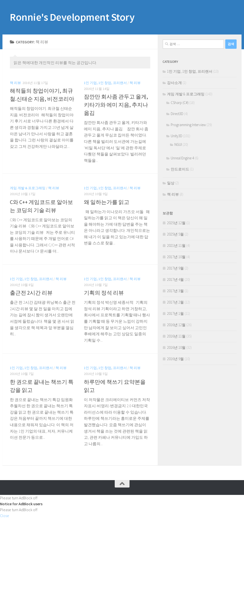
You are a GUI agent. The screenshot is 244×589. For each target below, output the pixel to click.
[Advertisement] (122, 553)
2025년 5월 (175, 234)
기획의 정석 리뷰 (104, 292)
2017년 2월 (175, 302)
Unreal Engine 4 (182, 158)
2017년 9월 (175, 268)
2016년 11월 (176, 336)
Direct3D (177, 113)
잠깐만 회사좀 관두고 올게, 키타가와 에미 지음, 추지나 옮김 (116, 104)
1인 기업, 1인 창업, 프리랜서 (105, 83)
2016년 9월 (175, 358)
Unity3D (176, 136)
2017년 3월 (175, 290)
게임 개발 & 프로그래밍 (27, 188)
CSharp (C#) (179, 102)
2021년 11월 (176, 245)
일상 (170, 183)
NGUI (178, 144)
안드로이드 (180, 169)
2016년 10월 (176, 347)
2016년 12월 (176, 324)
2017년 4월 (175, 279)
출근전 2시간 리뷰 (31, 292)
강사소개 (174, 82)
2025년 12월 (176, 222)
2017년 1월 (175, 313)
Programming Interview (188, 124)
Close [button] (4, 515)
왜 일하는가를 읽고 (106, 202)
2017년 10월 (176, 256)
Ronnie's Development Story (72, 17)
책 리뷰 (15, 83)
